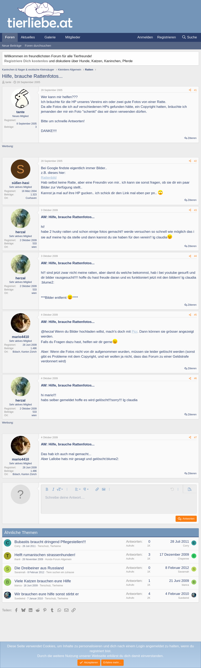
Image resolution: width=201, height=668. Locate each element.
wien (34, 247)
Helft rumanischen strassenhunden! (44, 555)
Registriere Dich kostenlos (26, 61)
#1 (195, 90)
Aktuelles (28, 37)
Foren (10, 37)
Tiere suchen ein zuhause (60, 572)
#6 (195, 378)
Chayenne (183, 558)
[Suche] (189, 37)
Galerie (50, 37)
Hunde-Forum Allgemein (58, 559)
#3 (195, 210)
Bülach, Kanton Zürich (25, 351)
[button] (38, 37)
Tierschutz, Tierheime (49, 546)
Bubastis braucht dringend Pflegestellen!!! (50, 542)
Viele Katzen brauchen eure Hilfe (42, 581)
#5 (195, 314)
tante (8, 82)
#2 (195, 161)
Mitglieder (72, 37)
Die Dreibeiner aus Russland (39, 568)
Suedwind (19, 598)
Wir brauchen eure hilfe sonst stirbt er (46, 594)
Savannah (19, 572)
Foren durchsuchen (38, 45)
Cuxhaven (31, 198)
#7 (195, 437)
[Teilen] (190, 90)
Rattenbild (49, 178)
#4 (195, 256)
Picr (134, 331)
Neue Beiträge (12, 45)
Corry (17, 546)
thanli (17, 559)
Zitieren (192, 138)
